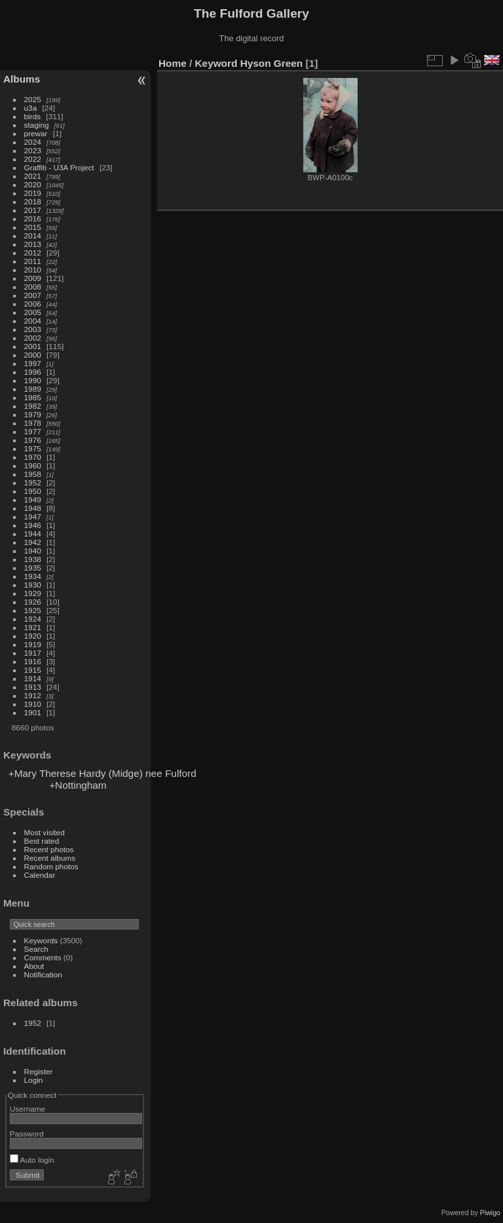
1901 (32, 712)
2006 (32, 303)
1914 (32, 678)
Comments (43, 957)
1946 (32, 525)
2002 (32, 337)
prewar (36, 133)
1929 (32, 593)
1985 (32, 397)
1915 (32, 670)
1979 (32, 414)
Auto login (32, 1160)
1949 (32, 499)
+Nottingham (78, 785)
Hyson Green (271, 63)
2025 (32, 99)
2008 (32, 286)
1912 (32, 695)
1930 (32, 584)
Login (33, 1080)
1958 (32, 474)
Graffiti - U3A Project (59, 167)
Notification (43, 974)
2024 (32, 142)
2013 (32, 244)
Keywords (41, 940)
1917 (32, 653)
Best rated (42, 841)
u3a (30, 107)
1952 (32, 482)
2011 (32, 261)
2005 (32, 312)
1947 (32, 516)
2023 (32, 150)
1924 (32, 618)
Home (172, 63)
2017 (32, 210)
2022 (32, 159)
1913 (32, 687)
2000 (32, 354)
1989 (32, 389)
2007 (32, 295)
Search (36, 949)
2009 (32, 278)
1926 (32, 601)
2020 (32, 184)
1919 (32, 644)
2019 (32, 193)
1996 (32, 371)
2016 (32, 218)
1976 (32, 440)
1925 (32, 610)
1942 (32, 542)
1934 (32, 576)
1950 (32, 491)
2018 (32, 201)
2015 (32, 227)
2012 (32, 252)
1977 (32, 431)
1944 (32, 533)
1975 (32, 448)
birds (32, 116)
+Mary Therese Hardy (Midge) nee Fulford (102, 773)
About (34, 966)
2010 (32, 269)
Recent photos (49, 849)
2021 (32, 176)
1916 (32, 661)
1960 (32, 465)
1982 (32, 406)
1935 (32, 567)
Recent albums (49, 858)
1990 (32, 380)
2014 (32, 235)
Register (38, 1071)
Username (27, 1108)
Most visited (44, 832)
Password (27, 1133)
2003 (32, 329)
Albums (21, 79)
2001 (32, 346)
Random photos (51, 866)
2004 (32, 320)
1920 (32, 635)
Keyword (216, 63)
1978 (32, 423)
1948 (32, 508)
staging (36, 125)
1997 (32, 363)
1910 (32, 704)
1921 (32, 627)
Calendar (40, 875)
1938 (32, 559)
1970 (32, 457)
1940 (32, 550)
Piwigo (490, 1212)
